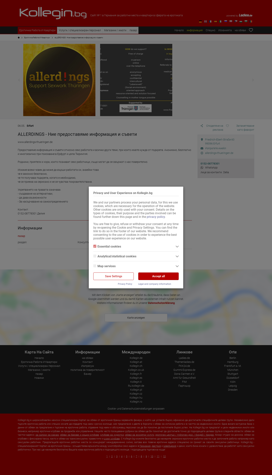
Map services (104, 266)
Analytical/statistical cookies (114, 256)
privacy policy (156, 217)
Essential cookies (107, 246)
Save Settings (113, 276)
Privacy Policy (125, 284)
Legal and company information (154, 284)
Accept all (158, 276)
